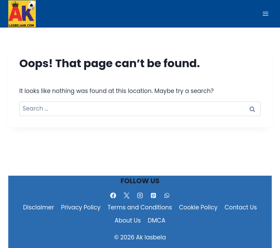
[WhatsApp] (167, 195)
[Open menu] (265, 13)
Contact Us (241, 207)
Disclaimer (38, 207)
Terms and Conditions (139, 207)
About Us (128, 220)
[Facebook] (113, 195)
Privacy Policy (81, 207)
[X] (126, 195)
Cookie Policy (198, 207)
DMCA (156, 220)
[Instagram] (140, 195)
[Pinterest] (153, 195)
